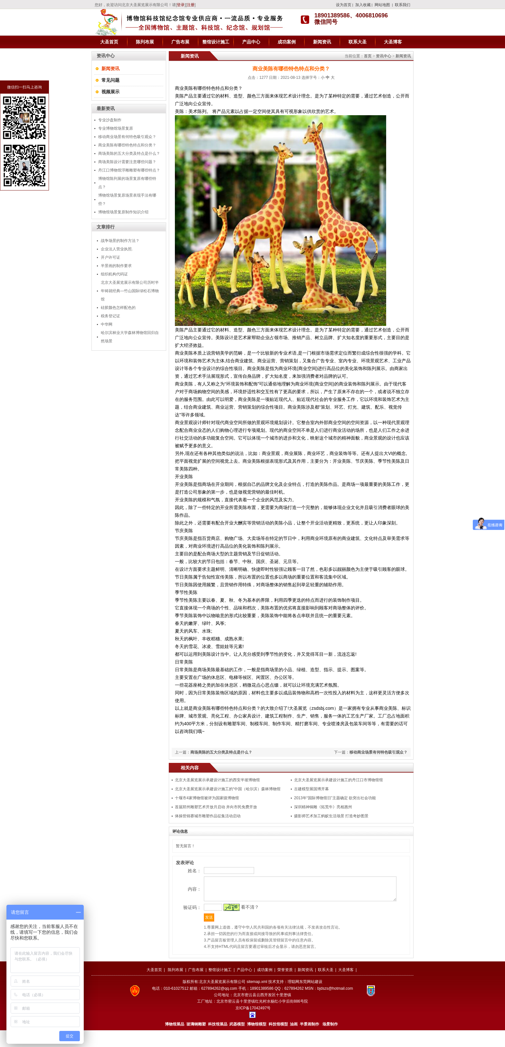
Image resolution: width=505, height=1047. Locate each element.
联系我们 (402, 5)
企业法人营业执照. (117, 249)
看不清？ (238, 920)
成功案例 (287, 41)
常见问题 (110, 80)
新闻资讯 (322, 41)
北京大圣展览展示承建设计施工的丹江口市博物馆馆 (338, 780)
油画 (294, 1041)
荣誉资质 (285, 986)
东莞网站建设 (310, 998)
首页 (368, 56)
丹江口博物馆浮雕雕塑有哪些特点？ (129, 170)
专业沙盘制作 (109, 120)
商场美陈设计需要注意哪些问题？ (127, 162)
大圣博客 (393, 41)
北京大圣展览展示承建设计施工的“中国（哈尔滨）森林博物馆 (228, 789)
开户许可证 (110, 257)
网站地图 (382, 5)
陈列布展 (145, 41)
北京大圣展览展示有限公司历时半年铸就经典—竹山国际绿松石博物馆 (130, 290)
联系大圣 (357, 41)
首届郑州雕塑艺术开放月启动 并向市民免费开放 (216, 807)
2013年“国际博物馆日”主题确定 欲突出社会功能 (335, 798)
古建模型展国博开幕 (311, 789)
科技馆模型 (279, 1041)
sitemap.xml (257, 998)
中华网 (106, 324)
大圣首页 (109, 41)
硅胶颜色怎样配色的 (118, 307)
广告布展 (180, 41)
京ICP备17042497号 (253, 1025)
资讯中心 (383, 56)
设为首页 (343, 5)
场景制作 (329, 1041)
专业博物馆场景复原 (115, 128)
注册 (191, 5)
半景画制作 (309, 1041)
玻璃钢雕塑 (196, 1041)
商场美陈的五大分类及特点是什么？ (129, 153)
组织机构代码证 (114, 274)
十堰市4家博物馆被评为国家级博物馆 (207, 798)
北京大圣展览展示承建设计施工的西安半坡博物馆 (217, 780)
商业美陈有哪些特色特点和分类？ (127, 145)
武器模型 (237, 1041)
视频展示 (110, 91)
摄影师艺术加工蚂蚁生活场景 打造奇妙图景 (331, 816)
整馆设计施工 (215, 41)
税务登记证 (110, 316)
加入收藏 (363, 5)
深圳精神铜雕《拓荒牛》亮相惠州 (323, 807)
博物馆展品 (174, 1041)
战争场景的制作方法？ (120, 240)
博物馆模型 (256, 1041)
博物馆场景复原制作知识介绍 (123, 212)
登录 (181, 5)
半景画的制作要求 (116, 266)
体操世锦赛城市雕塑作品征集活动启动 (208, 816)
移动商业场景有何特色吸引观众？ (127, 136)
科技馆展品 (217, 1041)
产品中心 (251, 41)
